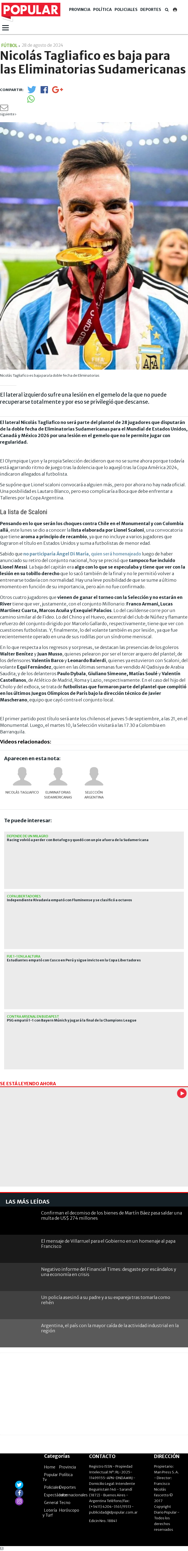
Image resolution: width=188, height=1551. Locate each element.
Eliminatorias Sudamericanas (58, 794)
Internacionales (73, 1495)
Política (102, 9)
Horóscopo (69, 1510)
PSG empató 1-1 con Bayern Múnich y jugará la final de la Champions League (71, 1020)
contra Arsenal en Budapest (33, 1016)
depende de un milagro (27, 836)
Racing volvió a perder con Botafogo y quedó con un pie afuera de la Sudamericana (78, 840)
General (51, 1502)
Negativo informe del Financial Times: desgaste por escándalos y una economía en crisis (108, 1271)
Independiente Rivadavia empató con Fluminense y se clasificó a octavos (69, 900)
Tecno (64, 1502)
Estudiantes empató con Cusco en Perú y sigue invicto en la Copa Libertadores (74, 960)
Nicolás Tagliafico (22, 792)
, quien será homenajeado (82, 554)
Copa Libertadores (24, 896)
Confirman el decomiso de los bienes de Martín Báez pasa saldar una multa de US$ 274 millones (111, 1215)
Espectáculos (56, 1495)
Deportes (150, 9)
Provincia (79, 9)
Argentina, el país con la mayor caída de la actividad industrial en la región (110, 1328)
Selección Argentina (94, 794)
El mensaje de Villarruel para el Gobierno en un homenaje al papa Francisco (108, 1243)
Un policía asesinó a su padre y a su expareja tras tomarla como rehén (105, 1300)
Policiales (126, 9)
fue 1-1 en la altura (23, 956)
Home (49, 1467)
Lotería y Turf (49, 1513)
